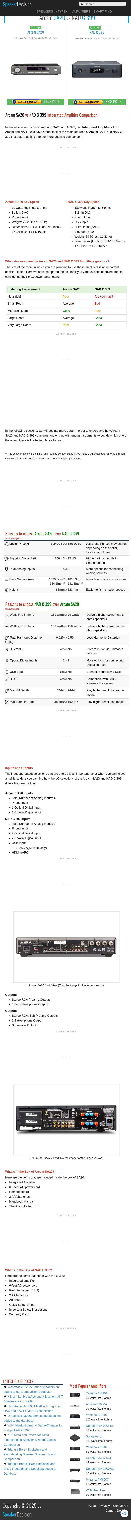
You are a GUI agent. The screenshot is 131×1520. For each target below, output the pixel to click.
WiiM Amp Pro (95, 1490)
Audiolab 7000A (96, 1404)
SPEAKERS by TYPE (52, 11)
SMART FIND (103, 11)
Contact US (120, 1505)
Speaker (17, 4)
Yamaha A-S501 (96, 1447)
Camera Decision (116, 1510)
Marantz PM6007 (97, 1479)
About (93, 1505)
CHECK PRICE (36, 102)
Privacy (105, 1505)
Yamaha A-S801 (96, 1415)
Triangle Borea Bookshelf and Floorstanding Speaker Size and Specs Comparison (30, 1454)
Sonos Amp (93, 1436)
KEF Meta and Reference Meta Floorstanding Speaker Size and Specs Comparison (30, 1439)
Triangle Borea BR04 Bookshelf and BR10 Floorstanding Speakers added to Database (30, 1468)
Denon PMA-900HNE (100, 1425)
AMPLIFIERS (81, 11)
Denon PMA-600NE (99, 1458)
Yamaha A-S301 (96, 1393)
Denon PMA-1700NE (100, 1468)
